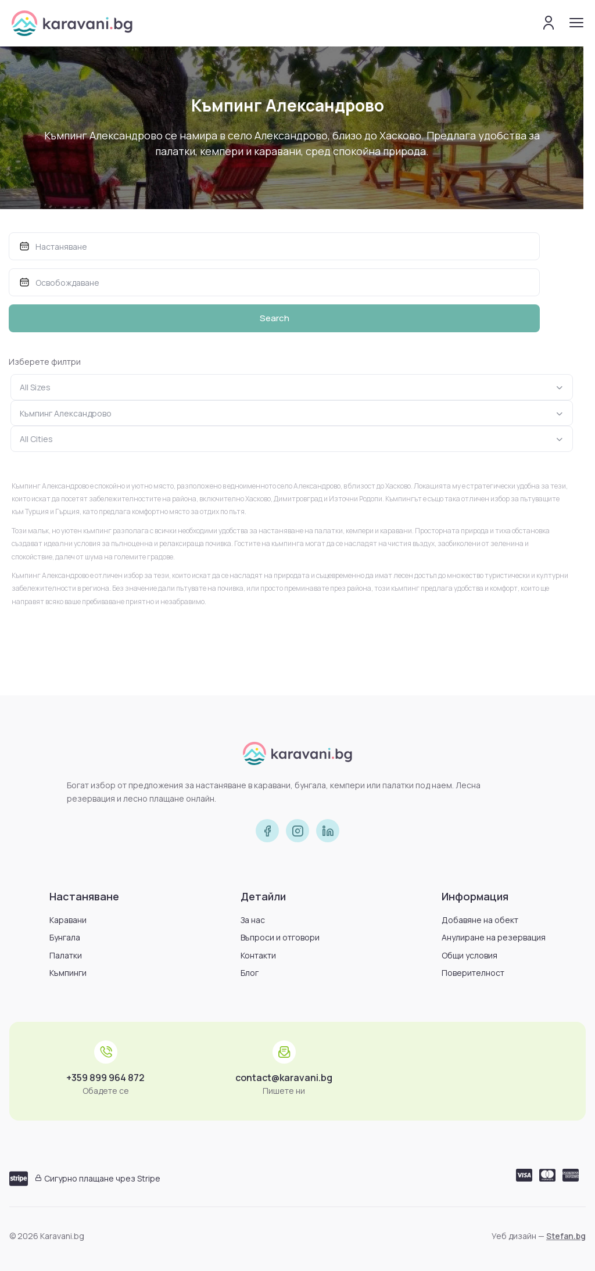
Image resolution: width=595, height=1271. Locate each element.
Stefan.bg (566, 1235)
